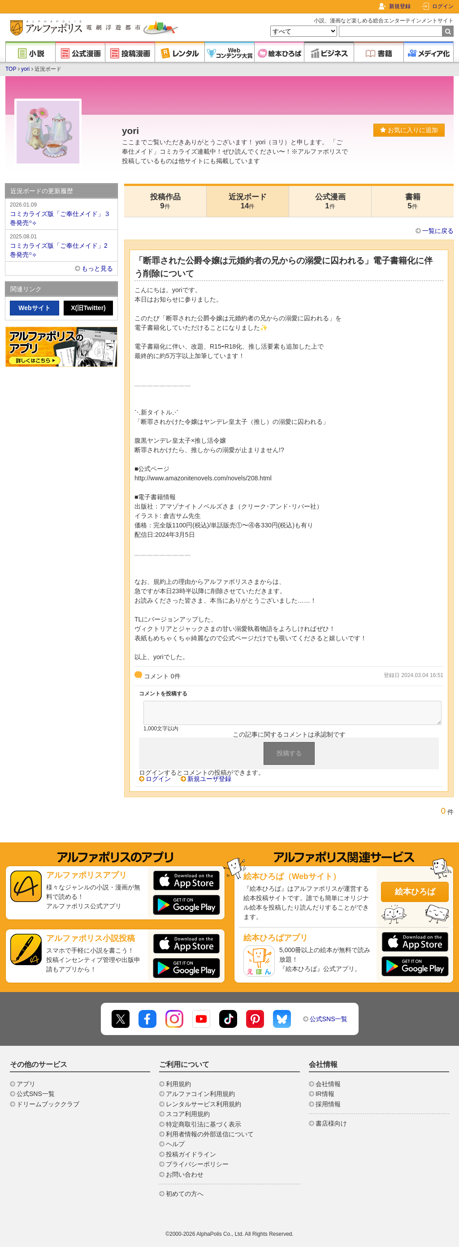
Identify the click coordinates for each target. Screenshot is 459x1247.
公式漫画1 (330, 201)
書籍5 (412, 201)
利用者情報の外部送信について (210, 1134)
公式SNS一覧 (329, 1019)
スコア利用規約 (188, 1114)
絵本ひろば (415, 891)
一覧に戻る (438, 230)
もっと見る (97, 268)
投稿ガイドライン (191, 1154)
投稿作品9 (165, 201)
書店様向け (331, 1123)
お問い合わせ (185, 1174)
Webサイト (34, 307)
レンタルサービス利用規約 (203, 1104)
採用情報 (328, 1104)
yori (25, 69)
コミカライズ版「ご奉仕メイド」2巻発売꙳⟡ (61, 245)
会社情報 (328, 1083)
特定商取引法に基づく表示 (203, 1124)
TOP (10, 69)
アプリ (26, 1083)
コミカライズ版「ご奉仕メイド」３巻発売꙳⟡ (61, 213)
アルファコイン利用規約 (200, 1093)
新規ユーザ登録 (209, 778)
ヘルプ (175, 1144)
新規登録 (400, 6)
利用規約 (178, 1083)
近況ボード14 (248, 201)
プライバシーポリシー (197, 1164)
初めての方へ (185, 1193)
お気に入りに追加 (409, 130)
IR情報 (325, 1093)
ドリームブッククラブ (48, 1104)
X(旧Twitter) (88, 307)
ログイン (443, 6)
